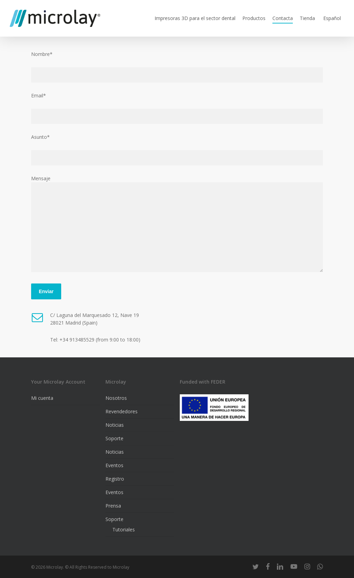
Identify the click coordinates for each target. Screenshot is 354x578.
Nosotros (116, 398)
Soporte (114, 438)
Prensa (113, 505)
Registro (114, 478)
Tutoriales (123, 529)
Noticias (114, 425)
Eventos (114, 465)
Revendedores (121, 411)
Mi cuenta (42, 398)
